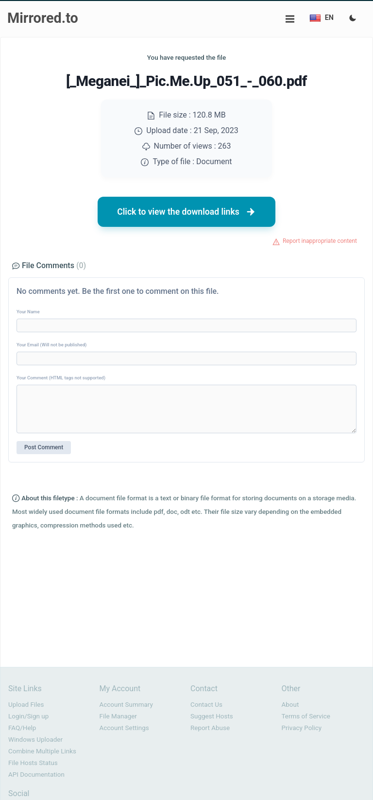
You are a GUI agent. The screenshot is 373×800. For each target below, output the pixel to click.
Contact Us (206, 704)
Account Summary (126, 704)
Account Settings (124, 728)
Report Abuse (210, 728)
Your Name (28, 311)
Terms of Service (306, 716)
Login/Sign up (28, 716)
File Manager (118, 716)
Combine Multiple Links (42, 751)
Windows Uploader (35, 739)
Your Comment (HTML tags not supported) (61, 377)
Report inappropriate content (320, 241)
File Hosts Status (33, 762)
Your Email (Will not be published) (51, 344)
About (290, 704)
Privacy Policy (302, 728)
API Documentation (36, 774)
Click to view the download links (186, 211)
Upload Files (26, 704)
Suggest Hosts (211, 716)
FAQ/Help (22, 728)
